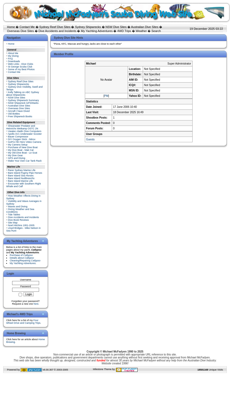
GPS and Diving (16, 158)
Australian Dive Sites (144, 27)
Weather (141, 31)
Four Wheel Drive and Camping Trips (23, 321)
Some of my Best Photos (21, 69)
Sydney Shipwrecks (88, 27)
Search (156, 31)
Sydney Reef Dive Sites (55, 27)
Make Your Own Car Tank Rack (25, 160)
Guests (90, 139)
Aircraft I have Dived (19, 111)
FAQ (10, 58)
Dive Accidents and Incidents (57, 31)
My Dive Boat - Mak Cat (21, 150)
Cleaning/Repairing (25, 260)
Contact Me (26, 27)
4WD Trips (124, 31)
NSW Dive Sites (116, 27)
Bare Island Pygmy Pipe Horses (25, 173)
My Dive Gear (15, 155)
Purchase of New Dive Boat (23, 147)
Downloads (14, 61)
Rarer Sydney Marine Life (22, 170)
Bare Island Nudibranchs (21, 178)
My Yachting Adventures (97, 31)
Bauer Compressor (18, 136)
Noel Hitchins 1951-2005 (21, 225)
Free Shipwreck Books (20, 116)
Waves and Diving (17, 206)
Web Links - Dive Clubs (20, 64)
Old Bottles (14, 113)
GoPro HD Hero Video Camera (24, 142)
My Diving (13, 56)
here (36, 304)
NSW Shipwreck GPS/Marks (23, 103)
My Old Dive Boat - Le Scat (22, 152)
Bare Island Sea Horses (21, 175)
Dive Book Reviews (18, 220)
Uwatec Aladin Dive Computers (24, 131)
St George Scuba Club (20, 66)
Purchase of (21, 255)
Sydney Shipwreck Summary (23, 100)
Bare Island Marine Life (20, 181)
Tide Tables (14, 214)
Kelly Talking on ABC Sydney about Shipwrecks (22, 93)
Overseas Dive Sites (20, 31)
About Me (13, 53)
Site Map (13, 222)
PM (106, 95)
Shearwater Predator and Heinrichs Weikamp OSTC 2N (22, 127)
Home (11, 27)
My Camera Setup (18, 144)
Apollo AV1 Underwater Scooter (25, 134)
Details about (22, 258)
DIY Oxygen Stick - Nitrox (22, 139)
